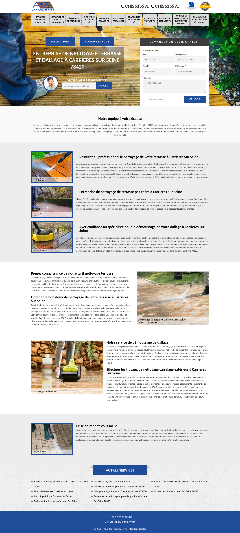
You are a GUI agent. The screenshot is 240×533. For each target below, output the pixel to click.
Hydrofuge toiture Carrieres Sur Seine (53, 496)
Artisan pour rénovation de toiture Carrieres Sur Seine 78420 (181, 484)
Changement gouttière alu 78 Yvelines (199, 20)
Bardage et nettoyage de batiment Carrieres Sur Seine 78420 (61, 484)
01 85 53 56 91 (134, 6)
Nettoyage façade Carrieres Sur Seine (112, 481)
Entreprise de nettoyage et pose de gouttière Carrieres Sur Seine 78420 (121, 499)
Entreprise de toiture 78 (89, 20)
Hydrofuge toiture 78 (149, 19)
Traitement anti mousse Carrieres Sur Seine (55, 501)
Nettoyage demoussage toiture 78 (40, 20)
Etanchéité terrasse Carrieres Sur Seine (53, 491)
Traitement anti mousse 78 (134, 20)
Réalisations (60, 41)
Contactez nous (97, 41)
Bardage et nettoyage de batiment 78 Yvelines (181, 20)
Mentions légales (137, 528)
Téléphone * (180, 66)
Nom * (146, 54)
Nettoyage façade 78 (104, 19)
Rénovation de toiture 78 (73, 19)
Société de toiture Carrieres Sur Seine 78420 (176, 491)
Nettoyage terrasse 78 (118, 19)
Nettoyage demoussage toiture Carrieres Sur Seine (119, 486)
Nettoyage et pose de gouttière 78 (57, 20)
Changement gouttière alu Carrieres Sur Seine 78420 (120, 491)
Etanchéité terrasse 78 (165, 19)
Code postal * (181, 54)
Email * (146, 66)
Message (147, 78)
